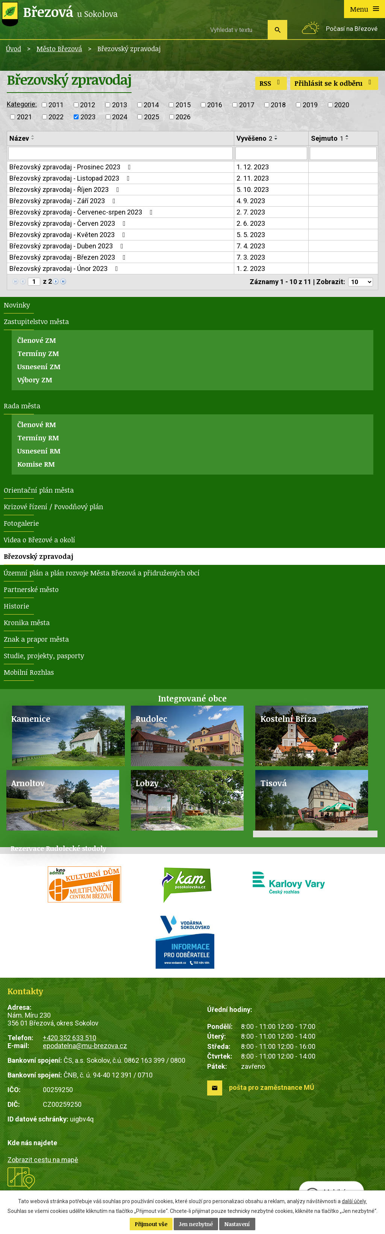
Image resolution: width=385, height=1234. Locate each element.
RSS (271, 83)
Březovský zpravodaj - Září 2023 (63, 202)
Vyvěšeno (254, 138)
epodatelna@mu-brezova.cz (85, 1047)
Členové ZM (36, 342)
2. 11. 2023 (252, 179)
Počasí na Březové (351, 28)
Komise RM (36, 465)
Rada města (22, 407)
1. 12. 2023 (252, 168)
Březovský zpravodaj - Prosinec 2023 (71, 168)
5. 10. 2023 (252, 191)
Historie (16, 607)
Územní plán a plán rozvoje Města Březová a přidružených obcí (102, 574)
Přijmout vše (151, 1224)
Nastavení (237, 1224)
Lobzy (147, 784)
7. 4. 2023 (250, 247)
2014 (151, 105)
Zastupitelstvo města (36, 323)
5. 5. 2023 (250, 236)
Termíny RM (38, 439)
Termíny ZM (38, 355)
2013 (119, 105)
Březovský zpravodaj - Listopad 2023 (71, 179)
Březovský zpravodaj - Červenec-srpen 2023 (82, 213)
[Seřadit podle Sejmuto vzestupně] (347, 135)
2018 (278, 105)
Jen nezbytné (196, 1224)
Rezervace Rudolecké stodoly (58, 850)
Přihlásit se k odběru (334, 83)
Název (19, 138)
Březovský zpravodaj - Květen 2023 (68, 236)
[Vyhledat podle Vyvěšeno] (271, 154)
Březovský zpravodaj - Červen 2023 (69, 224)
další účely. (354, 1201)
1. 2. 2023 (250, 270)
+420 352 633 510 (69, 1040)
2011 (56, 105)
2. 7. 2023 (250, 213)
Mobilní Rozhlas (29, 674)
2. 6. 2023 (250, 224)
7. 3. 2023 (250, 258)
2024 (119, 117)
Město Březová (59, 48)
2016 (214, 105)
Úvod (13, 48)
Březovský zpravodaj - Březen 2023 (69, 258)
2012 (87, 105)
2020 (341, 105)
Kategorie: (22, 104)
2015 (183, 105)
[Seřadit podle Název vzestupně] (33, 135)
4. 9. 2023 (250, 202)
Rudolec (151, 720)
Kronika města (27, 624)
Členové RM (36, 426)
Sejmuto (327, 138)
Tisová (274, 784)
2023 (87, 117)
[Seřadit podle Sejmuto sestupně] (347, 138)
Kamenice (30, 720)
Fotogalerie (21, 525)
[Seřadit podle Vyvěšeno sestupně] (276, 138)
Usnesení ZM (39, 368)
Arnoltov (28, 784)
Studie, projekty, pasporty (44, 657)
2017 (246, 105)
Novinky (17, 306)
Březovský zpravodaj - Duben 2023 (67, 247)
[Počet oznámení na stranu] (359, 283)
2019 (310, 105)
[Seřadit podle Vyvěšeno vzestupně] (276, 135)
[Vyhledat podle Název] (120, 154)
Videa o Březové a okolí (39, 541)
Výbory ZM (34, 381)
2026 (183, 117)
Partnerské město (31, 591)
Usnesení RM (39, 452)
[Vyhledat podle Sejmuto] (343, 154)
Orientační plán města (39, 491)
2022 (56, 117)
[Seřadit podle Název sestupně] (33, 138)
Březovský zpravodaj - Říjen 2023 (65, 191)
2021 (24, 117)
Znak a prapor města (36, 640)
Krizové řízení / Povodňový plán (53, 508)
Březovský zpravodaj (38, 558)
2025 (151, 117)
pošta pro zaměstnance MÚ (271, 1089)
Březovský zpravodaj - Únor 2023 (65, 270)
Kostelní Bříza (289, 720)
